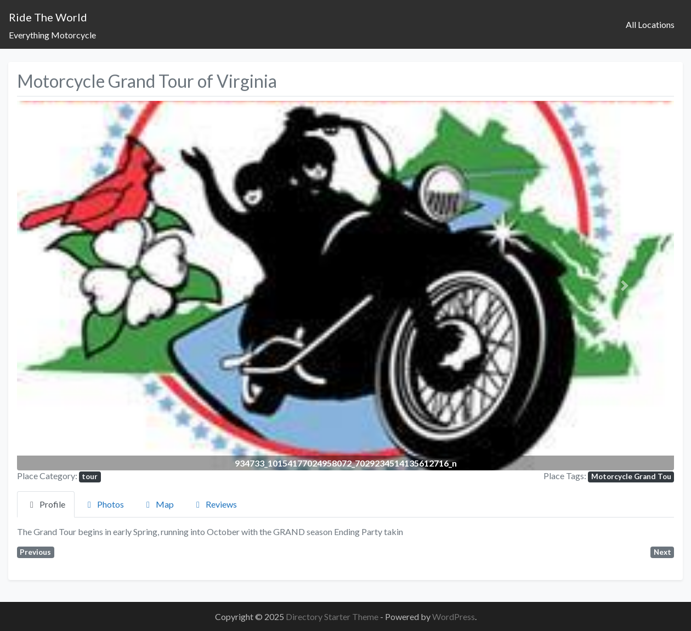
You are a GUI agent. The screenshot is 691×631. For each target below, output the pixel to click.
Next (662, 552)
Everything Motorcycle (52, 35)
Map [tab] (158, 504)
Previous (35, 552)
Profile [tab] (45, 504)
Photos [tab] (104, 504)
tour (90, 476)
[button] (66, 285)
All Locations (650, 24)
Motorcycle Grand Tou (631, 476)
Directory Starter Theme (333, 616)
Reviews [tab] (214, 504)
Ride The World (48, 17)
